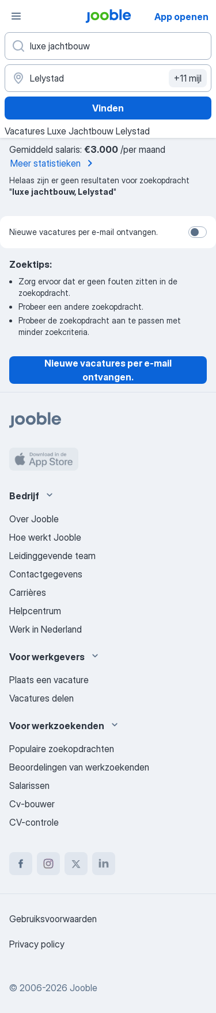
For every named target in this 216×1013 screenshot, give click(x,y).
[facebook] (20, 863)
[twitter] (76, 863)
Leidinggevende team (52, 555)
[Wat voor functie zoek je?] (108, 46)
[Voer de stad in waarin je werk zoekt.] (108, 78)
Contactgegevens (45, 574)
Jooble (83, 987)
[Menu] (16, 16)
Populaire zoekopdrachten (61, 748)
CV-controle (34, 822)
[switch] (197, 232)
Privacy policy (37, 944)
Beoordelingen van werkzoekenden (79, 767)
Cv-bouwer (32, 804)
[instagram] (48, 863)
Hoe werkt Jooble (45, 537)
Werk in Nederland (45, 629)
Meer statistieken (53, 163)
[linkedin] (103, 863)
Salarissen (29, 785)
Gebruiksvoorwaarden (53, 919)
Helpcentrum (35, 611)
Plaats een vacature (49, 679)
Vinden (108, 108)
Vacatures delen (41, 698)
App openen (181, 16)
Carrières (27, 592)
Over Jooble (34, 519)
